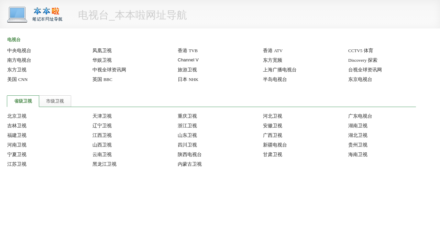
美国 (17, 79)
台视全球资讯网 (365, 69)
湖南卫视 (357, 125)
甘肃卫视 (272, 154)
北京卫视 (16, 116)
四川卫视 (187, 145)
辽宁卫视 (102, 125)
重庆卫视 (187, 116)
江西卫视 (102, 135)
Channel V (188, 59)
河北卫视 (272, 116)
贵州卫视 (357, 145)
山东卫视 (187, 135)
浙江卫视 (187, 125)
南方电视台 (19, 60)
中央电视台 (19, 50)
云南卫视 (102, 154)
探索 (362, 60)
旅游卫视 (187, 69)
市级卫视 (55, 101)
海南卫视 (357, 154)
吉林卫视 (16, 125)
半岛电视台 (275, 79)
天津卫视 (102, 116)
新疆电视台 (275, 145)
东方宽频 (272, 60)
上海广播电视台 (280, 69)
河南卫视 (16, 145)
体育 (360, 50)
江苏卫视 (16, 164)
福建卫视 (16, 135)
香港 (188, 50)
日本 (188, 79)
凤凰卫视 (102, 50)
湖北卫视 (357, 135)
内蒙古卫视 (190, 164)
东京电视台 (360, 79)
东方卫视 (16, 69)
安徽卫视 (272, 125)
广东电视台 (360, 116)
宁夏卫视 (16, 154)
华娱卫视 (102, 60)
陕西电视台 (190, 154)
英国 (102, 79)
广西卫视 (272, 135)
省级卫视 (23, 101)
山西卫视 (102, 145)
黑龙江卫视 (104, 164)
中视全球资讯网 (109, 69)
